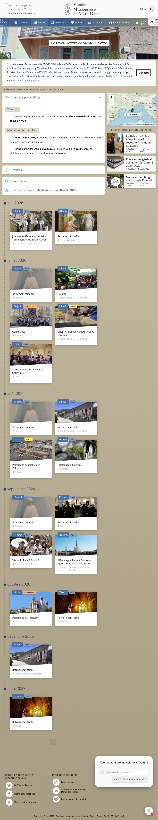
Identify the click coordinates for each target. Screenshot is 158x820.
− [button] (111, 102)
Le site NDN (143, 22)
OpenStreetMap (138, 124)
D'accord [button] (144, 72)
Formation (97, 22)
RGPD (106, 816)
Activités (60, 22)
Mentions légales (73, 816)
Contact (84, 816)
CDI (112, 816)
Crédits (92, 816)
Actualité (23, 22)
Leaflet (126, 124)
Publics (78, 22)
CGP (117, 816)
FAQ (122, 816)
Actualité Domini (130, 150)
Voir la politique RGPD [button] (29, 80)
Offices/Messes (121, 22)
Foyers (41, 22)
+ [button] (111, 97)
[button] (130, 779)
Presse (99, 816)
